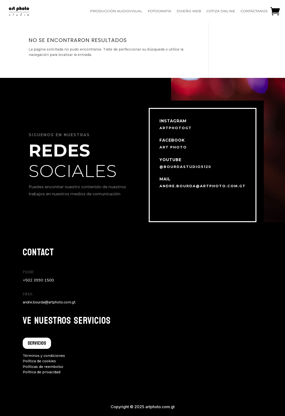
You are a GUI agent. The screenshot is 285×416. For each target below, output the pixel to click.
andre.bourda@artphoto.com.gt (202, 186)
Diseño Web (189, 11)
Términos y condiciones (44, 356)
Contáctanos (254, 11)
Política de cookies (39, 361)
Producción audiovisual (116, 11)
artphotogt (175, 128)
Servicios (37, 343)
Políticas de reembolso (43, 366)
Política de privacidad (41, 372)
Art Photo (173, 147)
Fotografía (159, 11)
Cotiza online (220, 11)
